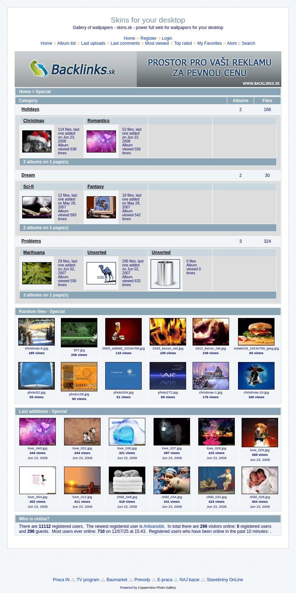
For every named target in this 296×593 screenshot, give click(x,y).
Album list (66, 43)
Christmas (33, 120)
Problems (31, 241)
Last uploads (93, 43)
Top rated (183, 43)
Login (167, 38)
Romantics (99, 120)
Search (248, 43)
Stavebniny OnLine (225, 579)
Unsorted (97, 252)
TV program (88, 579)
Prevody (142, 579)
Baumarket (117, 579)
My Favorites (209, 43)
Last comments (125, 43)
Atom (232, 43)
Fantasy (96, 186)
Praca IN (61, 579)
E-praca (165, 579)
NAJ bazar (190, 579)
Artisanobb (154, 526)
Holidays (30, 109)
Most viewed (157, 43)
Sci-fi (28, 186)
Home (129, 38)
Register (148, 38)
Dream (28, 175)
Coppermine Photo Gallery (157, 587)
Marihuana (34, 252)
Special (43, 91)
